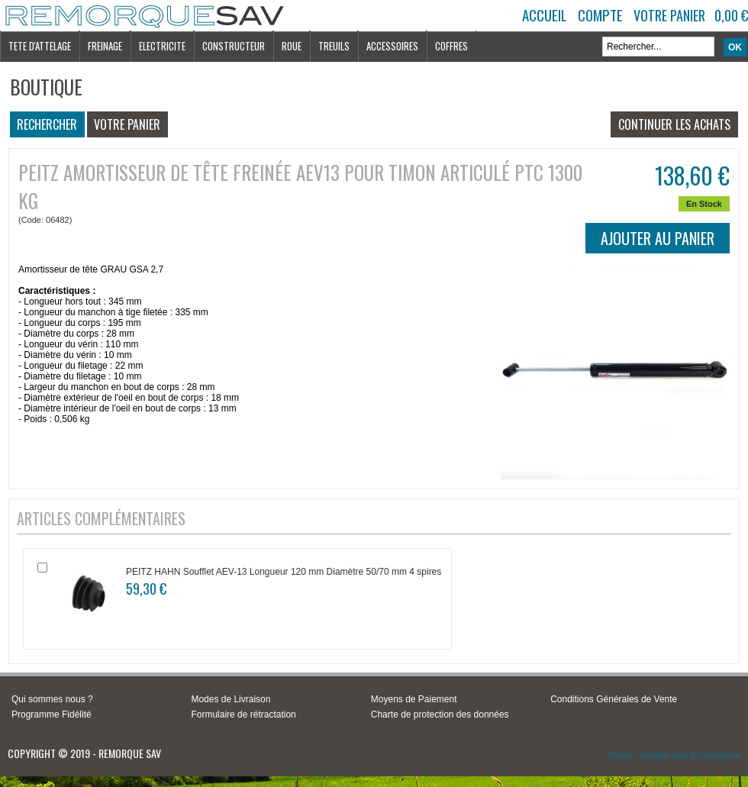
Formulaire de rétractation (243, 714)
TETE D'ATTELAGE (39, 45)
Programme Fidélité (51, 714)
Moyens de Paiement (414, 699)
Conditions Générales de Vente (613, 699)
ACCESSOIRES (392, 45)
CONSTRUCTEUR (233, 45)
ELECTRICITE (162, 45)
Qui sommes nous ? (52, 699)
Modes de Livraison (230, 699)
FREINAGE (105, 45)
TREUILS (334, 45)
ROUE (291, 45)
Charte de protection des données (440, 714)
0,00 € (731, 15)
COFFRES (451, 45)
